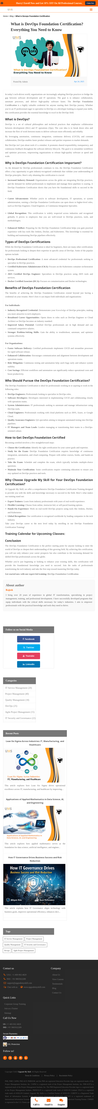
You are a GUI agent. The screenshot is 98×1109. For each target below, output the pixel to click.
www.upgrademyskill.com (34, 987)
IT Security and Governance (20, 718)
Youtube (28, 655)
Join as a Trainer (11, 1008)
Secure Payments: (10, 1034)
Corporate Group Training (15, 1004)
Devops (7, 951)
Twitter (28, 647)
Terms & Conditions (32, 1076)
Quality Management (17, 700)
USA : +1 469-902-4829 (16, 975)
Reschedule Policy (65, 1076)
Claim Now (90, 3)
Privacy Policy (49, 1076)
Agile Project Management (19, 712)
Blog (12, 16)
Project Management (17, 694)
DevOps (11, 706)
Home (5, 16)
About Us (56, 975)
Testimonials (57, 984)
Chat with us (12, 987)
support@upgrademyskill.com (19, 983)
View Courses (58, 979)
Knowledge (61, 310)
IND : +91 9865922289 (16, 979)
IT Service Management (18, 688)
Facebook (29, 639)
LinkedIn (28, 664)
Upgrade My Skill (24, 1072)
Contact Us (56, 993)
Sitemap (7, 1013)
